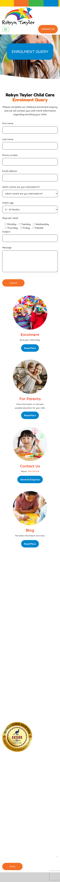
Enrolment (21, 3)
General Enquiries (30, 479)
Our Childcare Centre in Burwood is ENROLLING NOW (23, 715)
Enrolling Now (21, 644)
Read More (30, 348)
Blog (30, 530)
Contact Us (47, 29)
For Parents (36, 3)
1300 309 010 (51, 3)
